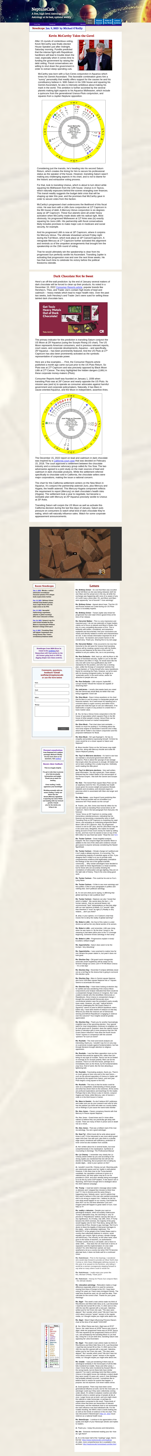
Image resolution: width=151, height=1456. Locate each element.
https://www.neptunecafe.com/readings (97, 1440)
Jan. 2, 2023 (37, 630)
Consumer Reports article (69, 287)
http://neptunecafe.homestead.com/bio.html (99, 1444)
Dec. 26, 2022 (37, 620)
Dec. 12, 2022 (37, 600)
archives (52, 650)
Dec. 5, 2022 (37, 590)
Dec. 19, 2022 (37, 610)
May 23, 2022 (105, 1414)
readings (58, 758)
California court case (64, 460)
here (116, 835)
